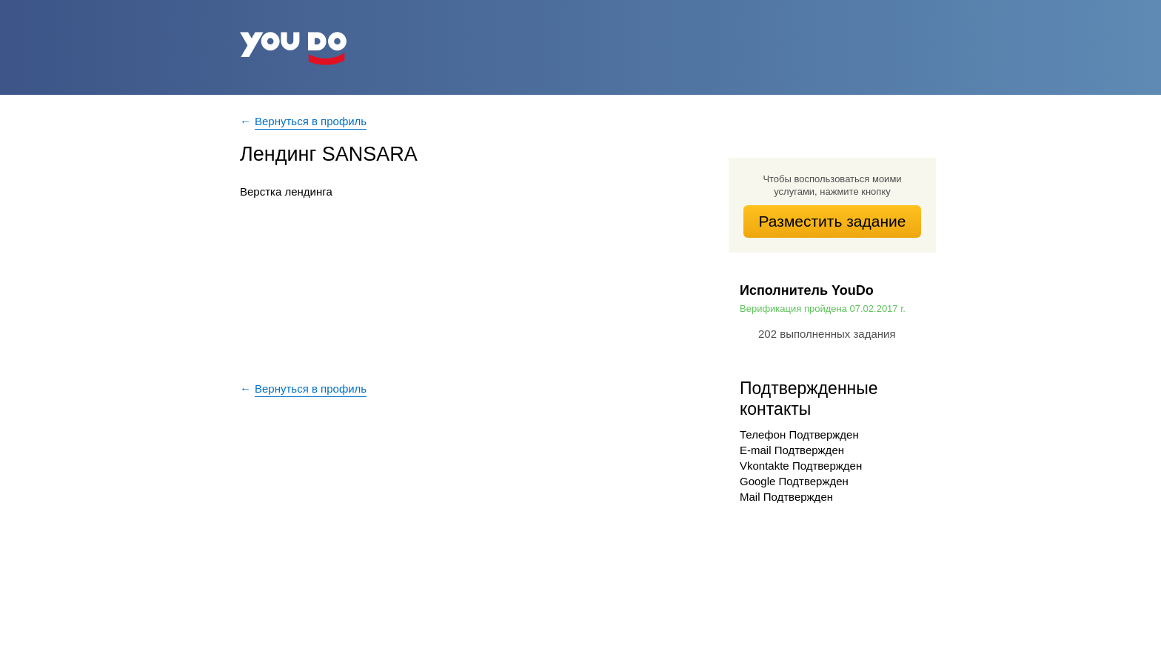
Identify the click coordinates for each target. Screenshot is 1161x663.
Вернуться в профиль (311, 121)
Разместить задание (832, 221)
